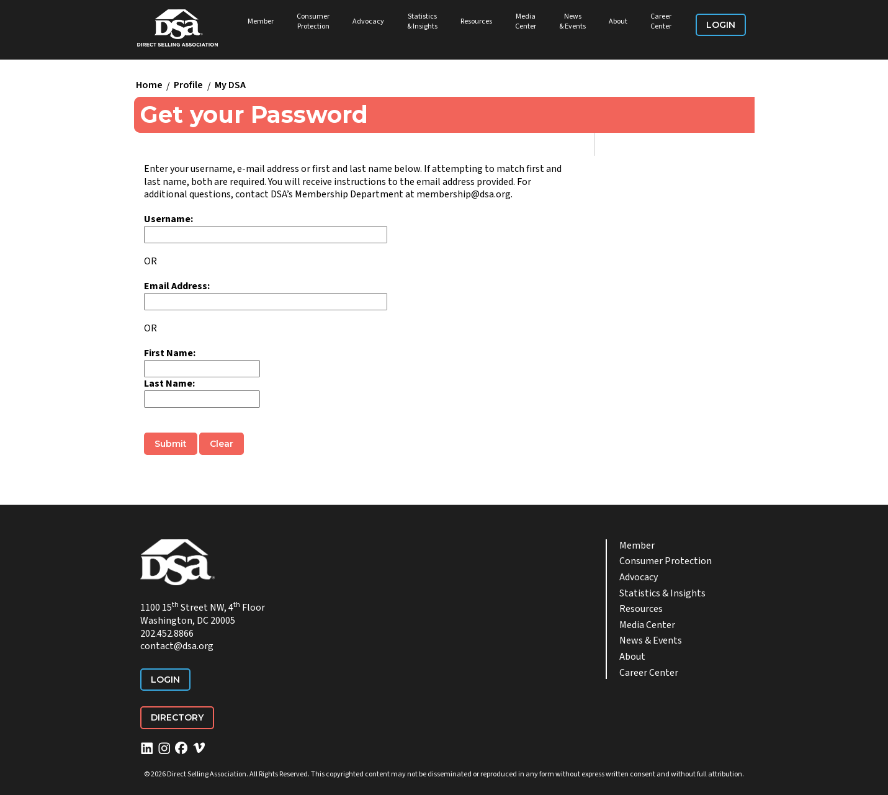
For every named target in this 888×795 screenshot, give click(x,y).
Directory (177, 717)
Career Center (660, 21)
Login (720, 24)
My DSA (230, 85)
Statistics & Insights (422, 21)
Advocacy (368, 21)
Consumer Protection (313, 21)
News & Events (572, 21)
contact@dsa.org (176, 646)
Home (149, 85)
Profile (188, 85)
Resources (476, 21)
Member (261, 21)
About (618, 21)
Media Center (525, 21)
